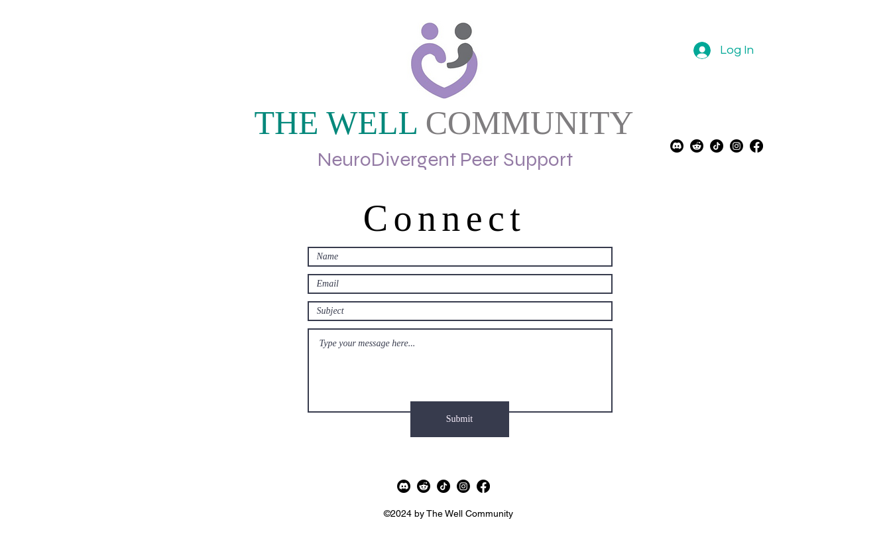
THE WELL (335, 122)
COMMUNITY (525, 122)
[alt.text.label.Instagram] (736, 146)
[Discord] (676, 146)
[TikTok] (716, 146)
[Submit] (459, 419)
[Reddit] (696, 146)
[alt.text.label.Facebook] (483, 486)
